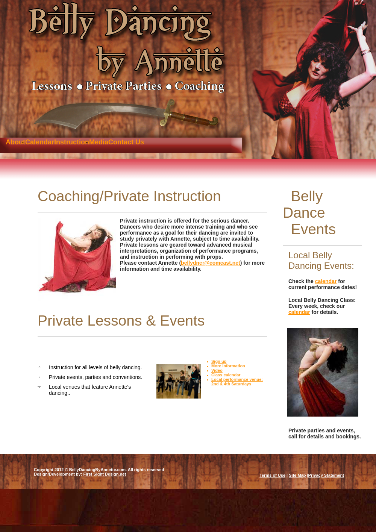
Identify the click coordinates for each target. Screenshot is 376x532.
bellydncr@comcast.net (210, 263)
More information (228, 366)
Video (217, 370)
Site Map (297, 475)
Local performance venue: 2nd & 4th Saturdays (237, 381)
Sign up (218, 361)
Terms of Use (272, 475)
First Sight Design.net (104, 474)
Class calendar (226, 375)
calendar (326, 281)
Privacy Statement (326, 475)
